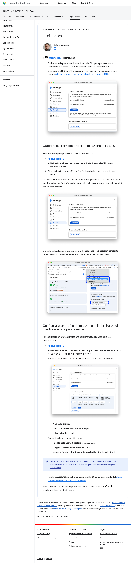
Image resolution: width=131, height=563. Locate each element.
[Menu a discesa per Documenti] (52, 3)
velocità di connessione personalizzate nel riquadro (81, 74)
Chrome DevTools (24, 11)
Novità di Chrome (88, 3)
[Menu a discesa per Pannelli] (64, 16)
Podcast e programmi (77, 546)
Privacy (49, 559)
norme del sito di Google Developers (67, 509)
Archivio (72, 542)
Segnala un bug (43, 534)
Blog (74, 3)
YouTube (103, 538)
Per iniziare (21, 16)
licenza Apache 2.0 (107, 506)
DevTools (7, 16)
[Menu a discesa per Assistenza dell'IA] (49, 16)
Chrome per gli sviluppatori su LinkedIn (112, 543)
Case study (62, 3)
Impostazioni (84, 29)
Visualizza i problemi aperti (48, 538)
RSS (101, 548)
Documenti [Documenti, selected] (44, 3)
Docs (6, 11)
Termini (40, 559)
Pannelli (57, 16)
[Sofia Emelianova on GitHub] (55, 49)
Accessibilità (90, 16)
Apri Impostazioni (56, 159)
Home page (47, 29)
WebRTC (110, 461)
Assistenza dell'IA (38, 16)
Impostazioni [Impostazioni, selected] (74, 16)
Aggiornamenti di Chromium (80, 534)
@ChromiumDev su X (108, 534)
